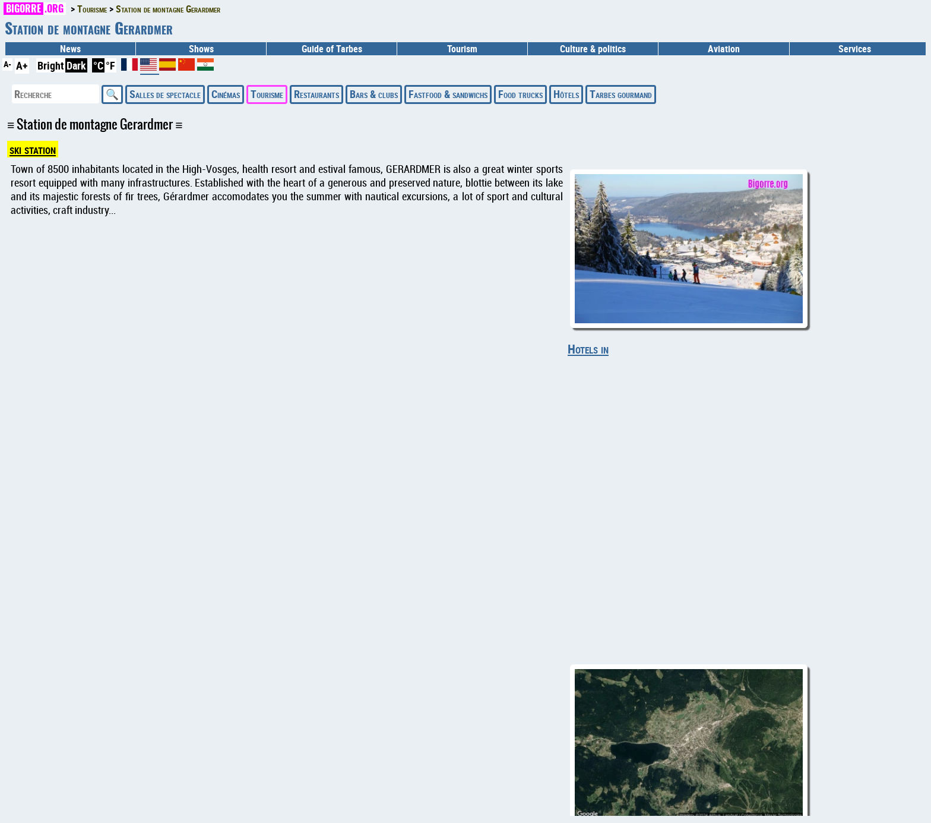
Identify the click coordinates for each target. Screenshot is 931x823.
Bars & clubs (374, 94)
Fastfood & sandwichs (447, 94)
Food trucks (520, 94)
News (70, 48)
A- (7, 64)
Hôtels (566, 94)
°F (110, 65)
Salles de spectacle (165, 94)
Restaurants (316, 94)
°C (98, 65)
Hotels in (588, 348)
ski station (33, 149)
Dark (76, 65)
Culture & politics (593, 48)
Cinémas (225, 94)
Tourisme (267, 94)
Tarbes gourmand (621, 94)
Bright (50, 65)
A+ (22, 65)
